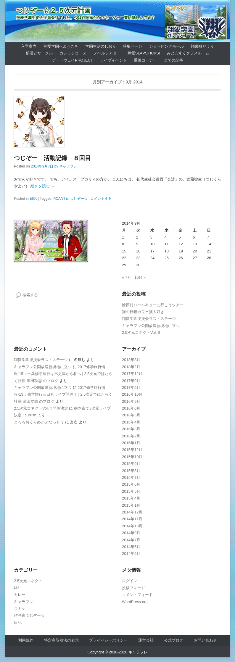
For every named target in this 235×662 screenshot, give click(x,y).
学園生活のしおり (100, 46)
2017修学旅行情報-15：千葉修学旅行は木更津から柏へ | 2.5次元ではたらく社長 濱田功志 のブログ (63, 374)
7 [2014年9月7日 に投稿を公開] (208, 237)
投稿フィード (133, 588)
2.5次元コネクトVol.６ (141, 332)
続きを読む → (42, 186)
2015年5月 (131, 491)
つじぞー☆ (79, 198)
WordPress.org (134, 602)
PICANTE (60, 198)
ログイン (129, 581)
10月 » (140, 277)
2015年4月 (131, 498)
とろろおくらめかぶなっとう (39, 422)
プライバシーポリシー (108, 640)
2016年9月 (131, 401)
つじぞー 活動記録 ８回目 (52, 158)
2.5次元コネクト (28, 581)
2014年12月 (132, 512)
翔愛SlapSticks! (144, 53)
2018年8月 (131, 359)
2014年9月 (131, 533)
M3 (16, 588)
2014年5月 (131, 553)
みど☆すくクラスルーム (188, 53)
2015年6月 (131, 484)
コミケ (19, 608)
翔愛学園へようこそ (61, 46)
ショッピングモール (166, 46)
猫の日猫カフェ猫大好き (143, 312)
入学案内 (28, 46)
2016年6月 (131, 408)
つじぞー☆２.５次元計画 (53, 10)
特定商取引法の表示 (61, 640)
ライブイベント (113, 60)
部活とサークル (39, 53)
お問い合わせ (205, 640)
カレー (19, 594)
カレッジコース (72, 53)
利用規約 (25, 640)
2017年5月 (131, 387)
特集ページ (132, 46)
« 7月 (126, 277)
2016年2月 (131, 436)
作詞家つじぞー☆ (29, 615)
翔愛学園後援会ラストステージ (149, 318)
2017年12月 (132, 373)
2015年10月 (132, 457)
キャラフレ (68, 166)
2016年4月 (131, 422)
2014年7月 (131, 540)
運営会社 (146, 640)
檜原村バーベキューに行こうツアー (153, 305)
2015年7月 (131, 477)
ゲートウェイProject (72, 60)
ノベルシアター (107, 53)
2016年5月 (131, 415)
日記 (33, 198)
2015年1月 (131, 505)
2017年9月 (131, 380)
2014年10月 (132, 526)
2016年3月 (131, 429)
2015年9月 (131, 463)
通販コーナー (145, 60)
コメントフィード (137, 594)
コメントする (101, 198)
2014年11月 (132, 519)
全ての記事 (173, 60)
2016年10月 (132, 394)
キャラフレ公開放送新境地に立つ (151, 325)
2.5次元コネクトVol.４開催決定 (41, 408)
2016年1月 (131, 443)
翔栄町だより (202, 46)
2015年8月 (131, 470)
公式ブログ (173, 640)
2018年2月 (131, 367)
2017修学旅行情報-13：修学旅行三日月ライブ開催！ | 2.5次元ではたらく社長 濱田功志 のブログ (63, 394)
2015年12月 (132, 449)
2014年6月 (131, 547)
